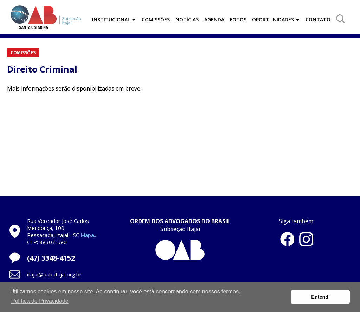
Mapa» (89, 234)
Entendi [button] (320, 297)
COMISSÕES (156, 19)
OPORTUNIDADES (276, 19)
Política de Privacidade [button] (40, 301)
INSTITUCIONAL (114, 19)
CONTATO (318, 19)
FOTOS (238, 19)
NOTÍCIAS (187, 19)
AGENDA (214, 19)
